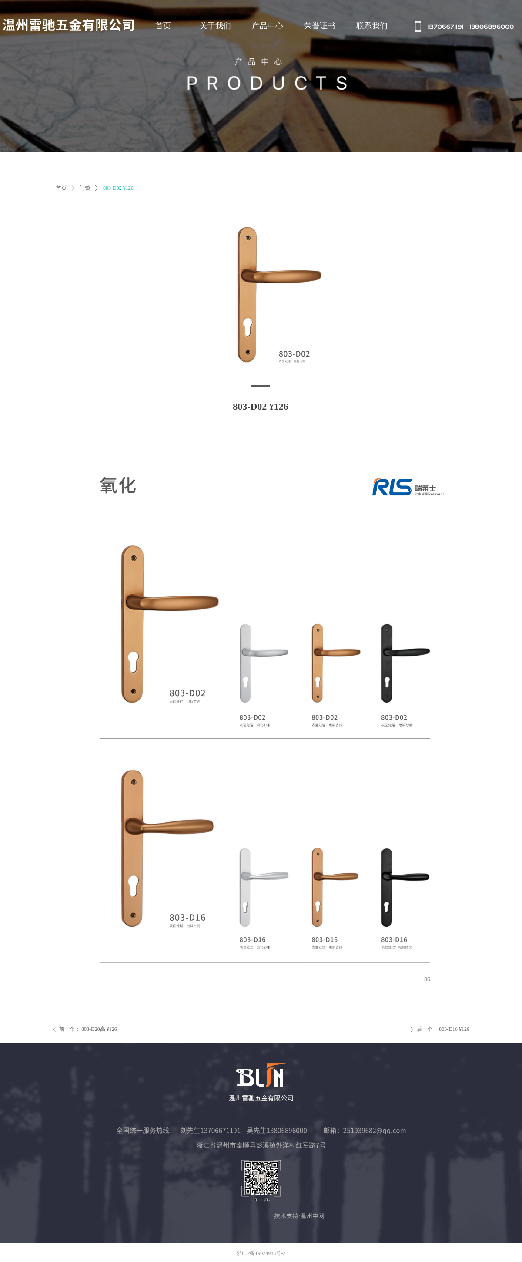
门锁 (85, 188)
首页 (61, 188)
